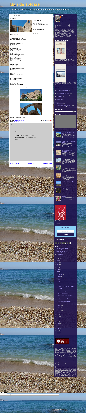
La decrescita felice (60, 254)
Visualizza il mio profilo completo (61, 37)
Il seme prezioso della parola (63, 293)
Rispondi (16, 131)
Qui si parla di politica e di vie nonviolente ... (65, 101)
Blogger (45, 383)
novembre (60, 274)
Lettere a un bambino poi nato (62, 95)
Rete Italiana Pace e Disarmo (62, 248)
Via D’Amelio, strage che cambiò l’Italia (65, 289)
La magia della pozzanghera (67, 158)
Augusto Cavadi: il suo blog (61, 251)
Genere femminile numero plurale (63, 91)
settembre (60, 277)
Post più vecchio (47, 163)
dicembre (60, 272)
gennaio (59, 312)
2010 (58, 330)
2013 (58, 325)
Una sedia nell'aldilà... (60, 106)
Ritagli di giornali (59, 103)
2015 (58, 321)
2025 (58, 262)
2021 (58, 269)
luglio (59, 281)
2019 (58, 314)
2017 (58, 318)
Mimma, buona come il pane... (68, 173)
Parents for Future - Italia (61, 252)
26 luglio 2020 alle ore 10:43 (25, 128)
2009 (58, 332)
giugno (59, 303)
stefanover (17, 128)
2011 (58, 328)
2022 (58, 267)
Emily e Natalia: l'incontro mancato (64, 301)
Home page (31, 163)
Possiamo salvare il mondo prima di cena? (66, 283)
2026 (58, 260)
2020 (58, 271)
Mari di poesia (16, 121)
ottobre (59, 276)
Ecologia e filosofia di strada (62, 90)
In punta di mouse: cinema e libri (62, 93)
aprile (59, 307)
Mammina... (64, 196)
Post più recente (14, 163)
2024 (58, 264)
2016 (58, 319)
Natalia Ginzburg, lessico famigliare (65, 295)
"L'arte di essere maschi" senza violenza (65, 286)
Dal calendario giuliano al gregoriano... (67, 151)
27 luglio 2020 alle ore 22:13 (28, 135)
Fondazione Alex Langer (61, 255)
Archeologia (60, 288)
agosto (59, 279)
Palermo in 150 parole (60, 98)
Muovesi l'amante (65, 188)
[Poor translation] (5, 393)
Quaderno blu (59, 99)
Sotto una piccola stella (62, 297)
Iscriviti (66, 234)
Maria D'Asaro (17, 120)
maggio (59, 305)
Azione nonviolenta (60, 249)
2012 (58, 326)
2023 (58, 265)
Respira (59, 284)
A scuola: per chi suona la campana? (63, 88)
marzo (59, 308)
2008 (58, 333)
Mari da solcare (25, 4)
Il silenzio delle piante (62, 291)
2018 (58, 316)
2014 (58, 323)
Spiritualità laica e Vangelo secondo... (63, 105)
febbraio (59, 310)
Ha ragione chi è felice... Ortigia (68, 181)
